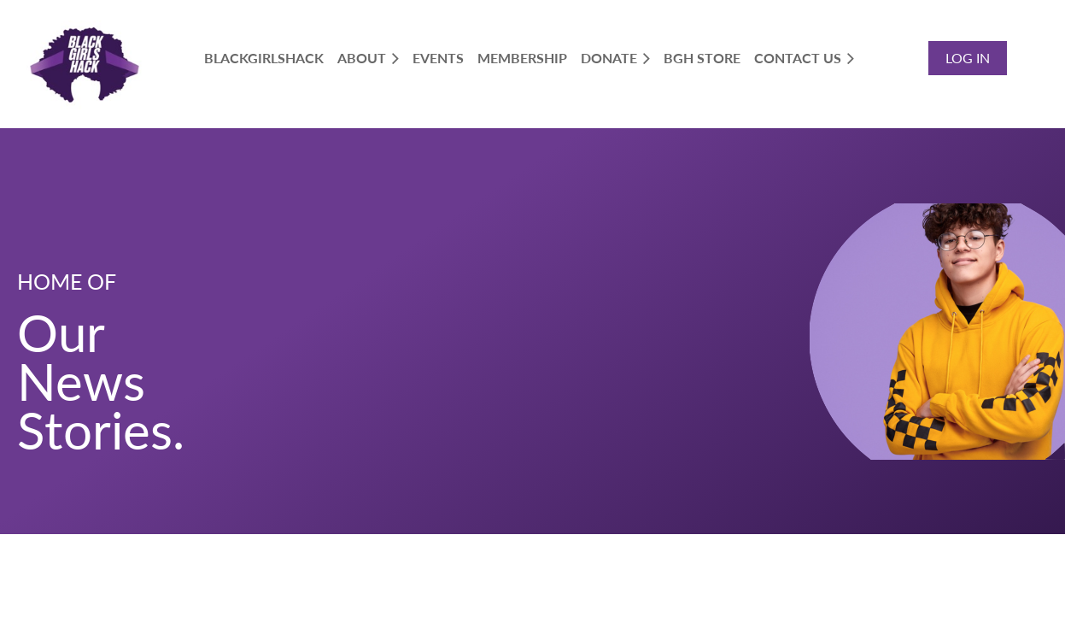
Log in (967, 58)
